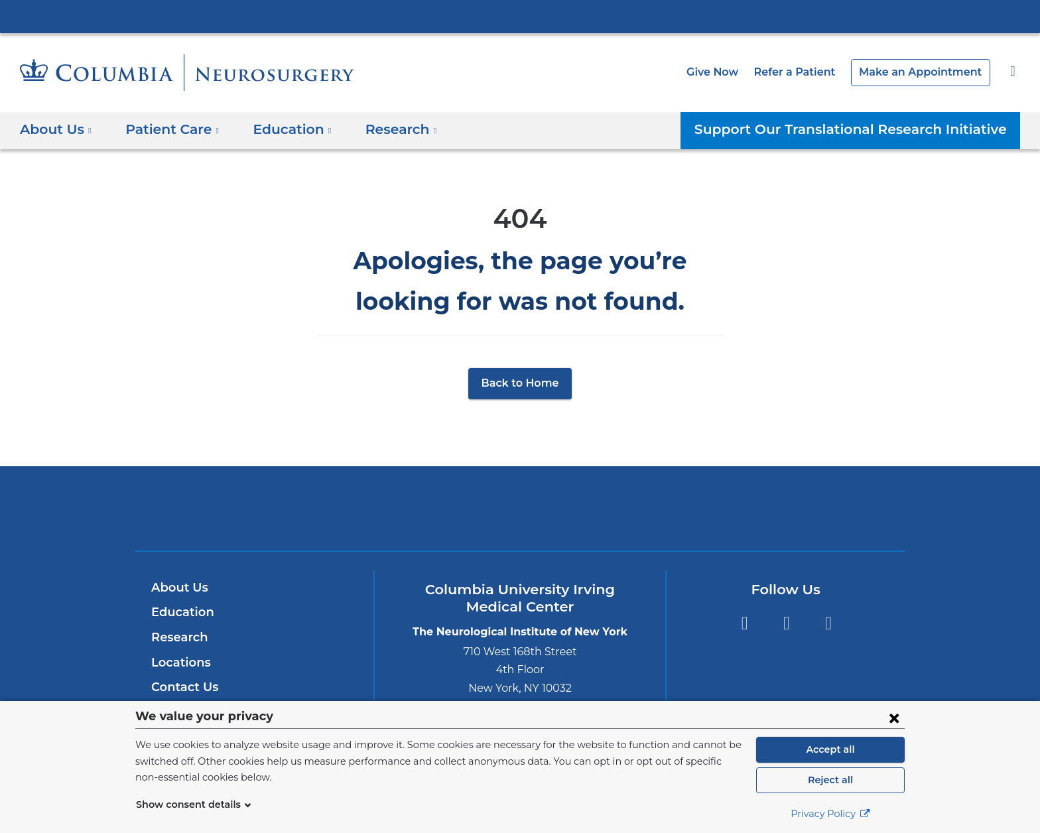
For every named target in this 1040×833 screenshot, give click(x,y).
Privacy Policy (830, 813)
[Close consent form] (894, 717)
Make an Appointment (927, 72)
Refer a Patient (811, 72)
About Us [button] (56, 129)
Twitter (786, 623)
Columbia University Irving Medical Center (520, 16)
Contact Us (182, 687)
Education (180, 612)
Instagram (829, 623)
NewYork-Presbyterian (520, 517)
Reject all (830, 780)
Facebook (744, 623)
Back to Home (520, 383)
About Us (177, 587)
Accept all (830, 749)
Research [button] (384, 129)
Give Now (734, 72)
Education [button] (280, 129)
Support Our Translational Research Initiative (862, 129)
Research (178, 637)
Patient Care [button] (166, 129)
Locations (179, 662)
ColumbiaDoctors (711, 508)
